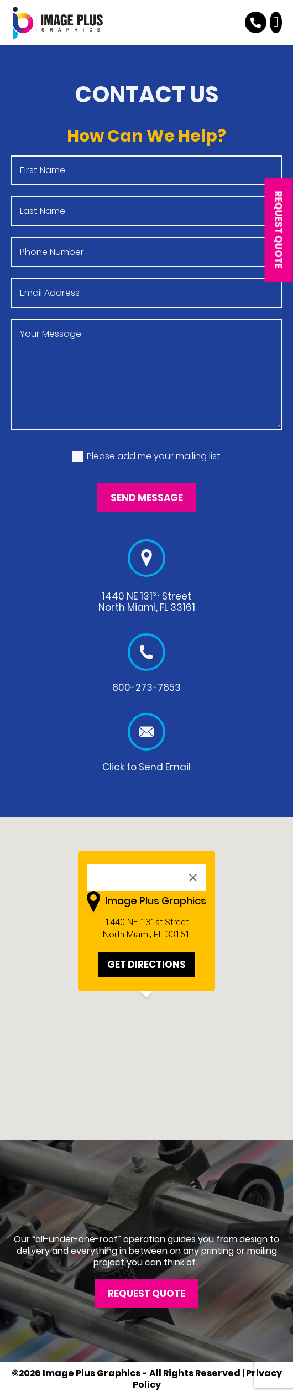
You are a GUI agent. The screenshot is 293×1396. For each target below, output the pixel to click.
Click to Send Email (146, 767)
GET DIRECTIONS (146, 964)
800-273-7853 (146, 687)
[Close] (193, 877)
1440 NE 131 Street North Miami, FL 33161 (146, 602)
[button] (276, 22)
